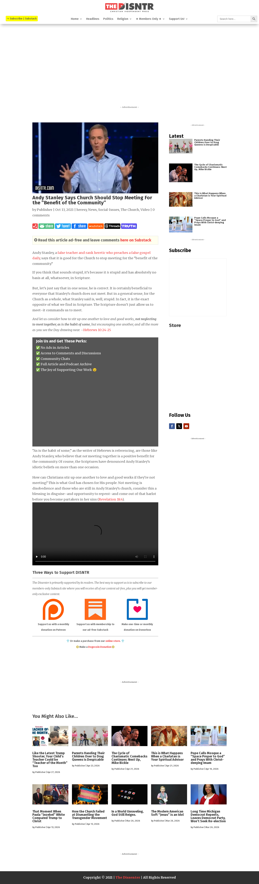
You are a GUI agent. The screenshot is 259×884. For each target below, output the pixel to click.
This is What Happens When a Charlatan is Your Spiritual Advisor (210, 195)
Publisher (44, 210)
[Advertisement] (129, 70)
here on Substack (135, 240)
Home (75, 19)
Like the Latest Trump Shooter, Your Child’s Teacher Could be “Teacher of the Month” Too (49, 759)
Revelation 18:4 (110, 499)
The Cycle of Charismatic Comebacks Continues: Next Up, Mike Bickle (210, 167)
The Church (130, 210)
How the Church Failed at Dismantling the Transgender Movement (89, 814)
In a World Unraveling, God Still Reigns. (128, 813)
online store (112, 641)
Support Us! (176, 19)
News (92, 210)
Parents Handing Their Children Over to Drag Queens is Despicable (207, 142)
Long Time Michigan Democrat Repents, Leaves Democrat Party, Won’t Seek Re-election (208, 816)
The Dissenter (127, 877)
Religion (122, 19)
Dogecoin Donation (99, 647)
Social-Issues (108, 210)
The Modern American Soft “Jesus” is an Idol (167, 813)
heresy (81, 210)
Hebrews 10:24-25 (97, 330)
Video (145, 210)
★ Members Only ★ (148, 19)
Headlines (92, 19)
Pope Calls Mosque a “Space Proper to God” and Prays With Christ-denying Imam (210, 221)
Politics (108, 19)
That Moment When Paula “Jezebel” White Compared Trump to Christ (48, 816)
